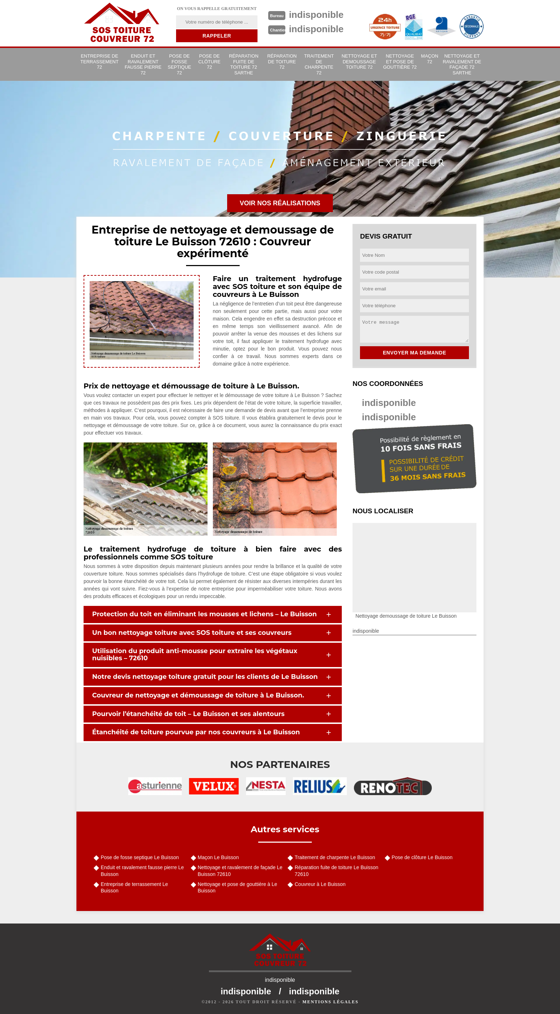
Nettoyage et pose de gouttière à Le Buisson (238, 887)
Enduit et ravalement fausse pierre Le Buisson (142, 870)
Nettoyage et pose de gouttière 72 (400, 61)
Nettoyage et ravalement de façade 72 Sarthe (462, 64)
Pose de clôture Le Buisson (422, 857)
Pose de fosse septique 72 (179, 64)
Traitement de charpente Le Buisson (335, 857)
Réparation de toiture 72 (282, 61)
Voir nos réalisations (280, 203)
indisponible (389, 402)
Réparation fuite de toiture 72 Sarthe (244, 64)
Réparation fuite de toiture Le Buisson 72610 (336, 870)
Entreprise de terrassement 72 (99, 61)
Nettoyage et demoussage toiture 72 (359, 61)
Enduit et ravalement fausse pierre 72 (143, 64)
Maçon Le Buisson (218, 857)
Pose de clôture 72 (209, 61)
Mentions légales (330, 1001)
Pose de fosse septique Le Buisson (140, 857)
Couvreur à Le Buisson (320, 884)
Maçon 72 (429, 58)
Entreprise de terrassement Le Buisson (134, 887)
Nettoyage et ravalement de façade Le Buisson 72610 (240, 870)
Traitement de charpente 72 (319, 64)
